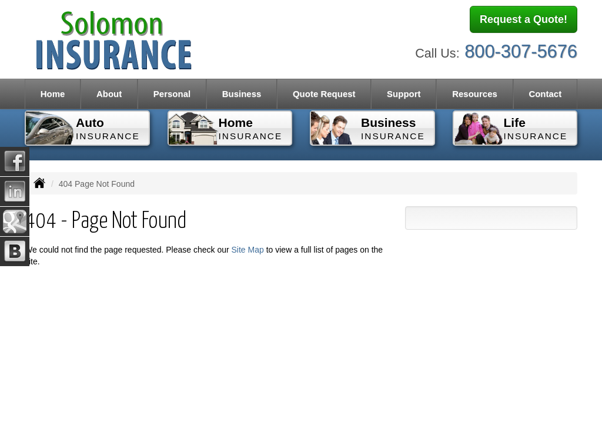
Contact (545, 94)
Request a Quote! (523, 19)
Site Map (248, 249)
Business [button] (242, 94)
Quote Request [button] (324, 94)
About (109, 94)
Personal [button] (171, 94)
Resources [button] (474, 94)
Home (53, 94)
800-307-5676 (520, 51)
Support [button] (404, 94)
